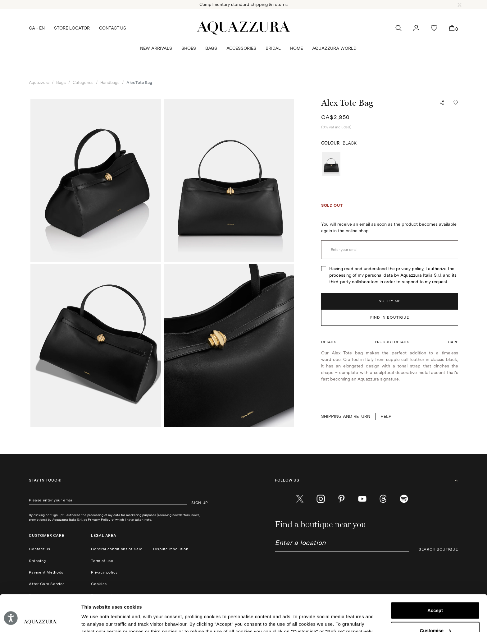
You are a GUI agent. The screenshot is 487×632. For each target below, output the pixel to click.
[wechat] (404, 498)
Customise (435, 594)
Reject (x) (435, 614)
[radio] (331, 164)
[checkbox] (323, 268)
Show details (95, 619)
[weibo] (383, 498)
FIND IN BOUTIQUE (389, 317)
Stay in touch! (45, 480)
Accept (435, 574)
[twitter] (300, 498)
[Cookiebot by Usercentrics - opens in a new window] (40, 620)
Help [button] (385, 416)
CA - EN (37, 27)
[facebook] (279, 498)
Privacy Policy (99, 519)
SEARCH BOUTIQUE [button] (438, 549)
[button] (459, 5)
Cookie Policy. (162, 602)
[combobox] (342, 545)
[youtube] (362, 498)
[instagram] (320, 498)
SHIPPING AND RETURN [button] (345, 416)
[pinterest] (341, 498)
